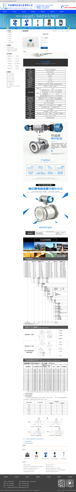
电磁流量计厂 (10, 58)
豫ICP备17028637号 (17, 490)
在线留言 (52, 11)
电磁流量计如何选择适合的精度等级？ (52, 471)
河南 (75, 490)
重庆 (70, 490)
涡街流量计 (10, 34)
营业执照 (70, 476)
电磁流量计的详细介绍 (50, 464)
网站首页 (5, 11)
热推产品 (59, 490)
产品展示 (24, 11)
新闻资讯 (43, 11)
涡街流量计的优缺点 (10, 47)
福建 (73, 490)
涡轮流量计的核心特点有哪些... (12, 49)
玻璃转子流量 (10, 68)
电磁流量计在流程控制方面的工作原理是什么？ (54, 468)
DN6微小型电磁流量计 (54, 458)
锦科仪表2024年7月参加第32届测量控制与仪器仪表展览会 (33, 466)
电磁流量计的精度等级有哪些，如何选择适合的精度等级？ (56, 469)
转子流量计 (10, 38)
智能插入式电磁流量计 (29, 443)
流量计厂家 (17, 68)
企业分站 (58, 1)
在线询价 (44, 48)
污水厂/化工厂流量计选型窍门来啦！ (30, 469)
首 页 (59, 30)
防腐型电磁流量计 (29, 441)
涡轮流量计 (10, 36)
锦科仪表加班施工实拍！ (50, 466)
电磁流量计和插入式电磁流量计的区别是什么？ (31, 468)
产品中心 (27, 476)
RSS (65, 1)
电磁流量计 (10, 32)
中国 (71, 490)
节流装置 (9, 40)
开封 (66, 490)
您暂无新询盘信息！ (72, 1)
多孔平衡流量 (17, 63)
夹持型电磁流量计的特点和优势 (29, 471)
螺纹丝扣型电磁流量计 (45, 458)
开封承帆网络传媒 (36, 490)
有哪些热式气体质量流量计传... (12, 50)
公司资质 (49, 476)
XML (67, 1)
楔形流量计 (10, 63)
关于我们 (14, 11)
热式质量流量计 (10, 42)
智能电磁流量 (10, 56)
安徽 (68, 490)
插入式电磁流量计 (64, 458)
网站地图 (62, 1)
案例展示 (33, 11)
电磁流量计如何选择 (27, 464)
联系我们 (62, 11)
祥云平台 (27, 490)
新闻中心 (59, 476)
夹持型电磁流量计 (27, 458)
